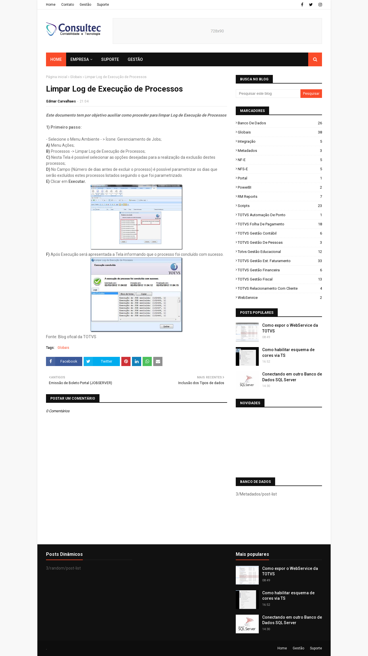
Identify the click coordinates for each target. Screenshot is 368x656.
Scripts (280, 206)
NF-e (280, 160)
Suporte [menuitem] (110, 59)
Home (50, 5)
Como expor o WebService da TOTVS (290, 328)
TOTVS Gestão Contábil (280, 233)
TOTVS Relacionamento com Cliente (280, 288)
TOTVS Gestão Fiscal (280, 279)
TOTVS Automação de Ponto (280, 215)
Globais (76, 77)
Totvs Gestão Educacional (280, 251)
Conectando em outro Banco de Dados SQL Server (292, 377)
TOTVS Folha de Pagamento (280, 224)
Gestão (85, 5)
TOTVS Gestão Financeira (280, 270)
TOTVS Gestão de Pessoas (280, 242)
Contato (67, 5)
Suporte (103, 5)
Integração (280, 141)
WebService (280, 297)
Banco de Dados (280, 123)
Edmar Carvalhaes (61, 101)
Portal (280, 178)
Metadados (280, 150)
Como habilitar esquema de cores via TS (288, 352)
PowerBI (280, 187)
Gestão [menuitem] (135, 59)
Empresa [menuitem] (79, 59)
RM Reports (280, 196)
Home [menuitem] (56, 59)
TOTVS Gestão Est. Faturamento (280, 261)
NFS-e (280, 169)
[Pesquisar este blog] (268, 93)
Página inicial (56, 77)
